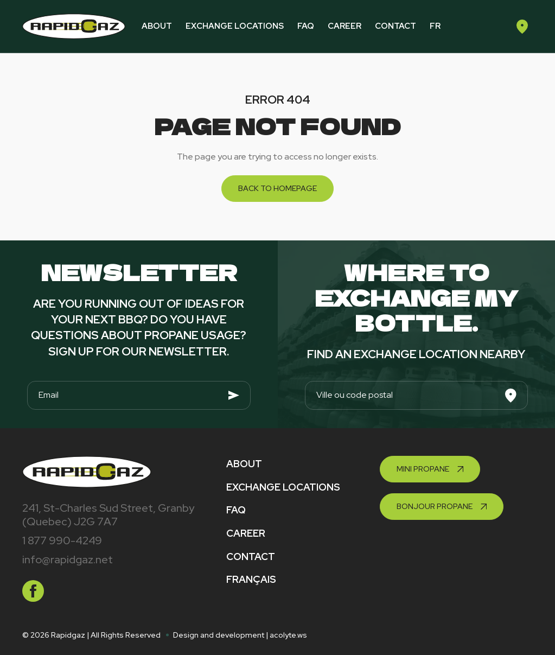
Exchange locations (235, 26)
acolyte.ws (288, 635)
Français (251, 579)
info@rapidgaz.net (67, 559)
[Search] (510, 395)
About (157, 26)
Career (344, 26)
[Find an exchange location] (522, 26)
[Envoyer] (234, 395)
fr (435, 26)
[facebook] (33, 591)
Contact (395, 26)
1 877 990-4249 (62, 540)
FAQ (305, 26)
